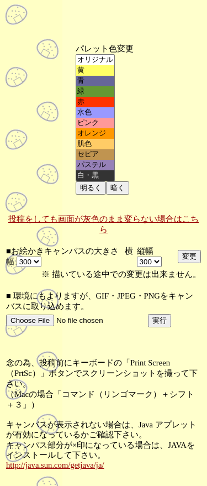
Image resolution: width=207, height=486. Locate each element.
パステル (95, 165)
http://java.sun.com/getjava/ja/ (55, 465)
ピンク (95, 123)
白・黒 (95, 175)
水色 (95, 112)
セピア (95, 154)
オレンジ (95, 133)
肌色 (95, 144)
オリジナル (95, 60)
